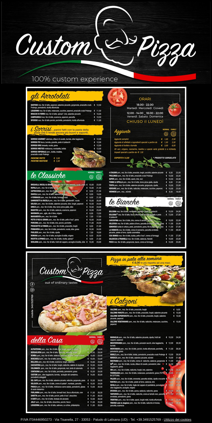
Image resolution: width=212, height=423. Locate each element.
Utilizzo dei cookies (177, 419)
